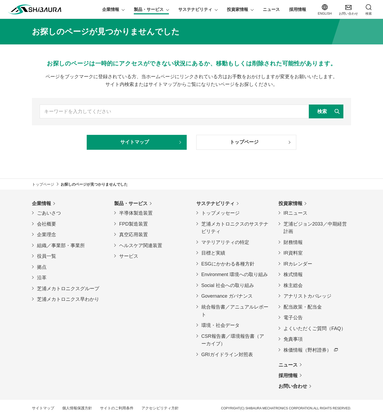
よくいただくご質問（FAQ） (315, 328)
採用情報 (288, 375)
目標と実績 (213, 253)
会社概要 (46, 224)
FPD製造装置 (133, 224)
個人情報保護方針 (77, 408)
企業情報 (41, 203)
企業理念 (46, 234)
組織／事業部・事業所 (61, 245)
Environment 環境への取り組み (234, 274)
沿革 (42, 277)
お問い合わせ (292, 386)
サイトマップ (43, 408)
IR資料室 (293, 253)
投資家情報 (290, 203)
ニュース (288, 365)
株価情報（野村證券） (307, 350)
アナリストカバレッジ (307, 296)
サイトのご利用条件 (117, 408)
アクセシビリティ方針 (160, 408)
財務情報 (293, 242)
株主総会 (293, 285)
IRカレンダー (298, 264)
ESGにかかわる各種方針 (228, 264)
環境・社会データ (220, 325)
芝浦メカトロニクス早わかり (68, 299)
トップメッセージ (220, 213)
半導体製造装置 (136, 213)
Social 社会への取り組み (227, 285)
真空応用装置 (133, 234)
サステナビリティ (215, 203)
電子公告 (293, 317)
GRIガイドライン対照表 (227, 354)
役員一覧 (46, 256)
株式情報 (293, 274)
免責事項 (293, 339)
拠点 (42, 267)
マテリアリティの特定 (225, 242)
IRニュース (295, 213)
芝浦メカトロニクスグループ (68, 288)
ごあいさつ (49, 213)
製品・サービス (131, 203)
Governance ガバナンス (227, 296)
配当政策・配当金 (303, 307)
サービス (128, 256)
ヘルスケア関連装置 (140, 245)
